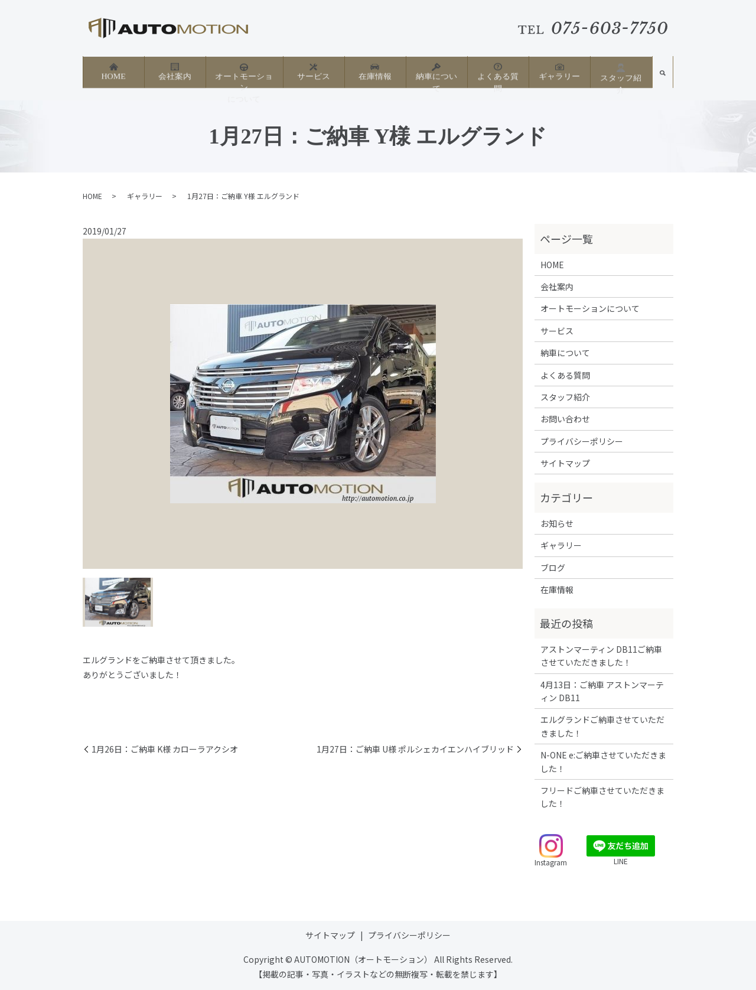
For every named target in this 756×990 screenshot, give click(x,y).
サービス (313, 71)
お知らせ (556, 523)
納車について (436, 71)
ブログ (552, 568)
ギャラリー (559, 71)
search (662, 75)
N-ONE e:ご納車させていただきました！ (603, 761)
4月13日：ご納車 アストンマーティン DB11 (602, 691)
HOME (113, 71)
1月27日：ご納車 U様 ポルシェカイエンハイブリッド (415, 749)
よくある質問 (498, 71)
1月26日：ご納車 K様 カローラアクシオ (165, 749)
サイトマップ (565, 463)
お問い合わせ (565, 419)
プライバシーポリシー (581, 441)
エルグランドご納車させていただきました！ (602, 726)
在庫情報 (375, 71)
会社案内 (174, 71)
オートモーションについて (244, 76)
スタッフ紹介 (621, 72)
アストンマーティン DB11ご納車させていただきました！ (601, 655)
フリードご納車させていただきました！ (602, 796)
